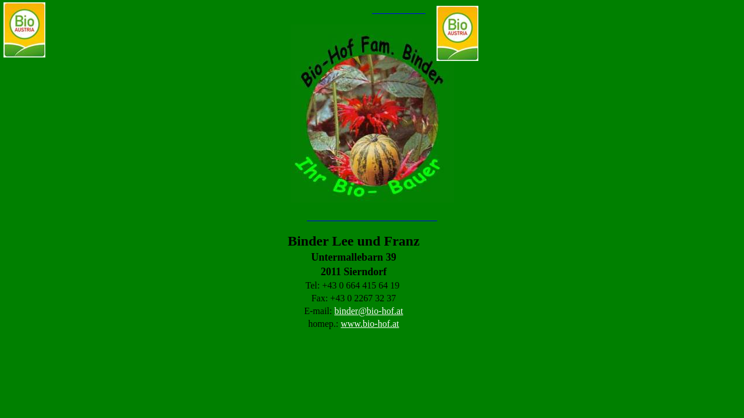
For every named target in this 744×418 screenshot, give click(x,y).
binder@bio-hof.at (368, 311)
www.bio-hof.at (370, 324)
